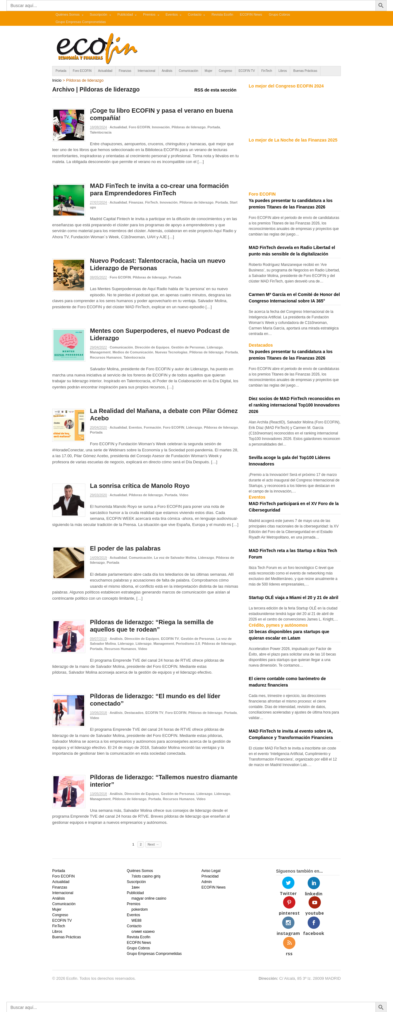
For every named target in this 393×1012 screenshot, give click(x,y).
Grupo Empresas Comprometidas (81, 22)
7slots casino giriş (146, 876)
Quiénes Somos (68, 14)
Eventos (171, 14)
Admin (206, 882)
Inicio (56, 80)
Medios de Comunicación (132, 352)
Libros (282, 70)
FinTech (266, 70)
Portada (61, 70)
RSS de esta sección (215, 90)
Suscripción (98, 14)
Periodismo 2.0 (188, 643)
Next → (153, 844)
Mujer (208, 70)
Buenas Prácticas (305, 70)
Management (100, 352)
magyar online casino (148, 898)
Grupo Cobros (279, 14)
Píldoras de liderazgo (189, 127)
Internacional (146, 70)
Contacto (194, 14)
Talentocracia (100, 132)
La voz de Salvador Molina (175, 557)
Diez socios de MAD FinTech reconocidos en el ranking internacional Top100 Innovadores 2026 (294, 405)
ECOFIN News (251, 14)
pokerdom (139, 909)
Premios (149, 14)
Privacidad (210, 876)
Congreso (225, 70)
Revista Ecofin (222, 14)
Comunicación (188, 70)
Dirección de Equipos (152, 347)
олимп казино (143, 931)
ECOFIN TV (247, 70)
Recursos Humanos (106, 357)
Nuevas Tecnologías (171, 352)
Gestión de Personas (188, 347)
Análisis (167, 70)
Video (183, 495)
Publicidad (125, 14)
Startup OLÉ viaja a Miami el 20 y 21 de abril (293, 597)
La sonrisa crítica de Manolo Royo (140, 485)
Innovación (161, 127)
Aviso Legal (210, 871)
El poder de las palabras (125, 548)
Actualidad (105, 70)
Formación (152, 427)
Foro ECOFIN (82, 70)
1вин (135, 887)
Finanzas (125, 70)
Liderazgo (215, 347)
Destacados (134, 712)
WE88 (136, 920)
